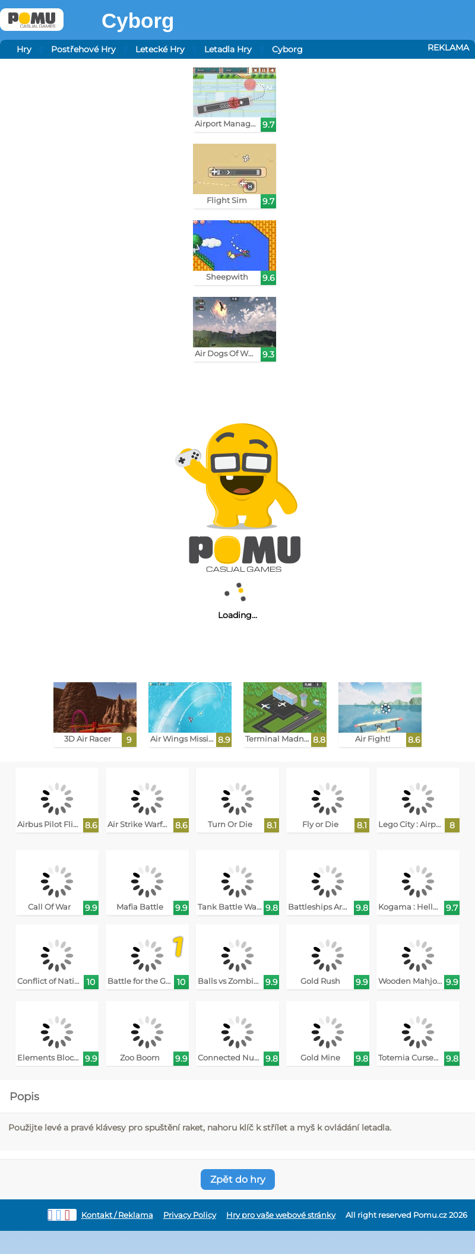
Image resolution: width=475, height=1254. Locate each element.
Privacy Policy (189, 1215)
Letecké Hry (160, 49)
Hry (24, 49)
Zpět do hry (237, 1179)
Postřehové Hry (83, 49)
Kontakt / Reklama (117, 1215)
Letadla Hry (228, 49)
